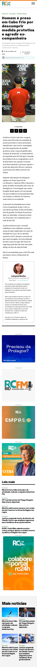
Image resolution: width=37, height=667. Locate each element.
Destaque (13, 14)
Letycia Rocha (27, 53)
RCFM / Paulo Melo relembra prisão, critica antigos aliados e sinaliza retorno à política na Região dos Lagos (18, 530)
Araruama (5, 506)
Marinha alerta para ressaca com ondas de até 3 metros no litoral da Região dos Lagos (18, 510)
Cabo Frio (5, 14)
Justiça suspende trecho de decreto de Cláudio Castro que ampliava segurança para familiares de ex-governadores (18, 520)
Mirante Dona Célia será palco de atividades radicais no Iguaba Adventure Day (18, 492)
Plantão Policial (22, 14)
